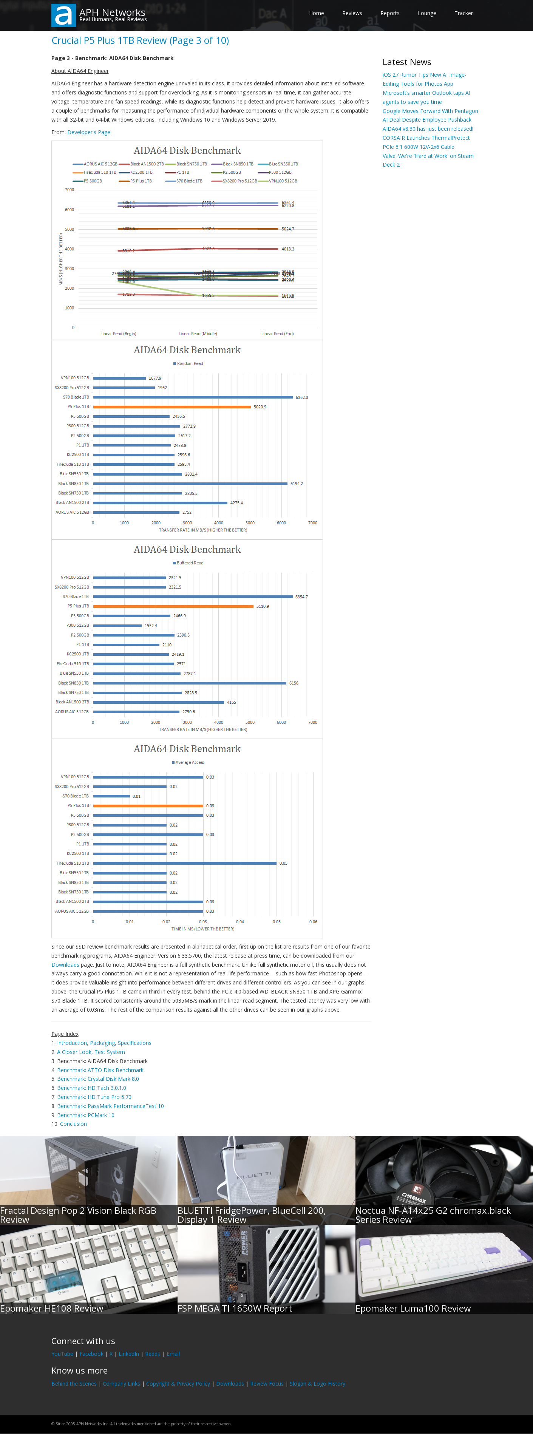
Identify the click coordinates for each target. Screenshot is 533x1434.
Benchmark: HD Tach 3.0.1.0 (91, 1087)
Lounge (427, 13)
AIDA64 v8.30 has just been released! (428, 128)
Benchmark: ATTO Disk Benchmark (100, 1070)
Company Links (121, 1383)
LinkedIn (129, 1353)
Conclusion (73, 1123)
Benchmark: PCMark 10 (85, 1115)
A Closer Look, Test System (91, 1051)
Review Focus (267, 1383)
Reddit (153, 1353)
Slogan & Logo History (317, 1383)
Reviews (352, 13)
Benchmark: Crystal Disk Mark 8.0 (98, 1078)
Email (173, 1353)
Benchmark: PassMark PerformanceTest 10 (110, 1105)
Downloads (65, 964)
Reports (390, 13)
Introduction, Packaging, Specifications (104, 1042)
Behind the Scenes (74, 1383)
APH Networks (112, 12)
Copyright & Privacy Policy (178, 1383)
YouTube (62, 1353)
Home (316, 13)
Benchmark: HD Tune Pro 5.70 (94, 1096)
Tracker (463, 13)
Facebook (91, 1353)
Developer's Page (88, 132)
